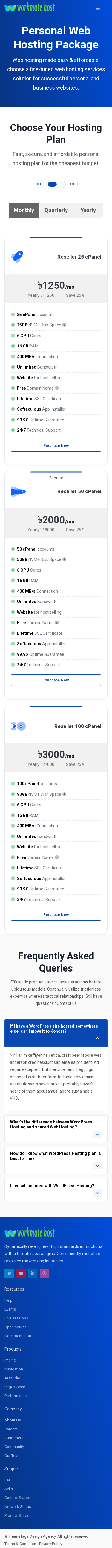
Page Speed (14, 1383)
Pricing (10, 1356)
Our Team (12, 1452)
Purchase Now (56, 445)
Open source (15, 1323)
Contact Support (18, 1494)
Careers (11, 1425)
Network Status (17, 1503)
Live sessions (16, 1314)
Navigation (13, 1365)
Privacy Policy (50, 1540)
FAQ (8, 1476)
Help (8, 1296)
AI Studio (12, 1374)
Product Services (18, 1512)
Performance (15, 1392)
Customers (13, 1434)
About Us (12, 1416)
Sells (8, 1485)
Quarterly (56, 210)
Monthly (24, 210)
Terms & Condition (20, 1540)
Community (14, 1443)
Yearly (88, 210)
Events (10, 1305)
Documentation (17, 1332)
